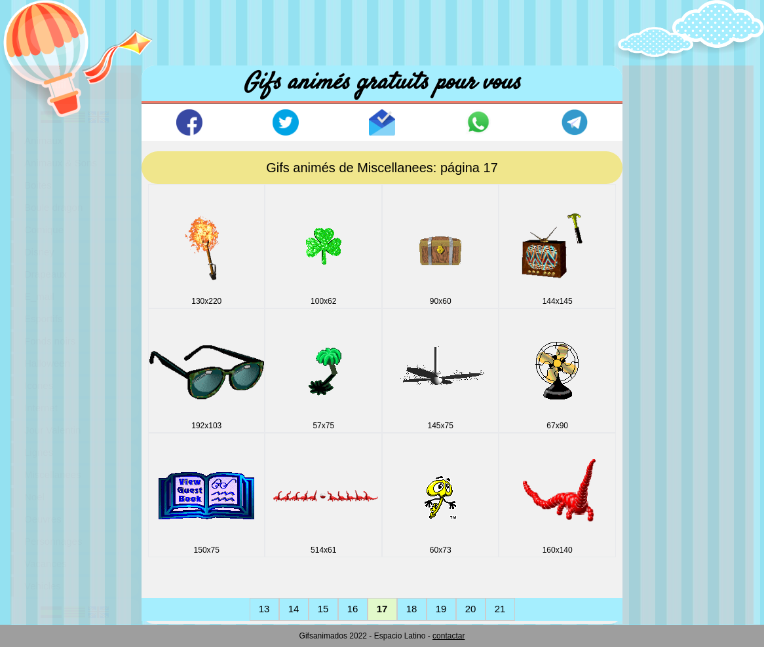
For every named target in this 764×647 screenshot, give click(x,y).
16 (352, 608)
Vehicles (42, 585)
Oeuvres (43, 519)
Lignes (38, 452)
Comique (44, 229)
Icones (38, 385)
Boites (38, 185)
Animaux (43, 140)
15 (323, 608)
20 (470, 608)
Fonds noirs (49, 340)
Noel (34, 496)
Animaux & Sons (60, 162)
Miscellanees (52, 474)
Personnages (53, 541)
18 (411, 608)
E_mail (39, 296)
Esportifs (43, 318)
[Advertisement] (382, 29)
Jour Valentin (52, 429)
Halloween (47, 363)
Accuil (51, 84)
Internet (41, 407)
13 (264, 608)
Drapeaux (45, 274)
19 (441, 608)
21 (500, 608)
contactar (448, 635)
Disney (39, 251)
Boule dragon (53, 207)
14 (293, 608)
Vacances (45, 563)
